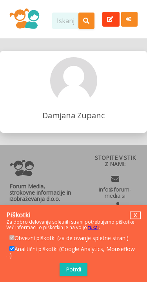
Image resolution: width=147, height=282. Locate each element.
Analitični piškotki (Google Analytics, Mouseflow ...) (70, 252)
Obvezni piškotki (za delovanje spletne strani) (69, 238)
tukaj (93, 227)
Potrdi (73, 269)
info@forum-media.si (115, 192)
